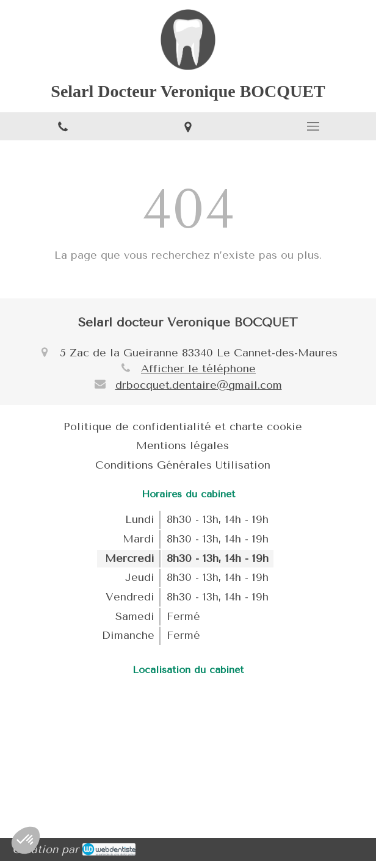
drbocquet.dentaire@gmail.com (198, 385)
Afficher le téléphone (198, 368)
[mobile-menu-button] (313, 126)
